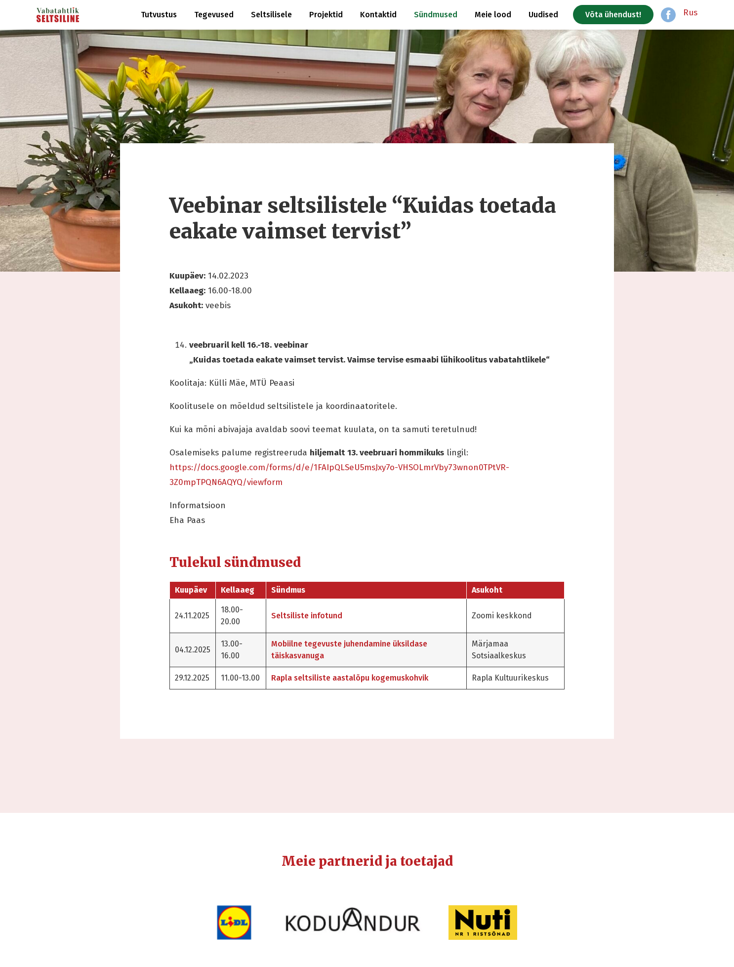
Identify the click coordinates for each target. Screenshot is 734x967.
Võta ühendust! (613, 14)
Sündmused (435, 14)
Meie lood (493, 14)
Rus (690, 12)
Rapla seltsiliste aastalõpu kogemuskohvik (349, 678)
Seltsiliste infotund (306, 615)
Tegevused (214, 14)
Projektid (326, 14)
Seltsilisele (271, 14)
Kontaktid (378, 14)
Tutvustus (159, 14)
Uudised (543, 14)
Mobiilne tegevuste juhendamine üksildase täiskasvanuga (349, 649)
